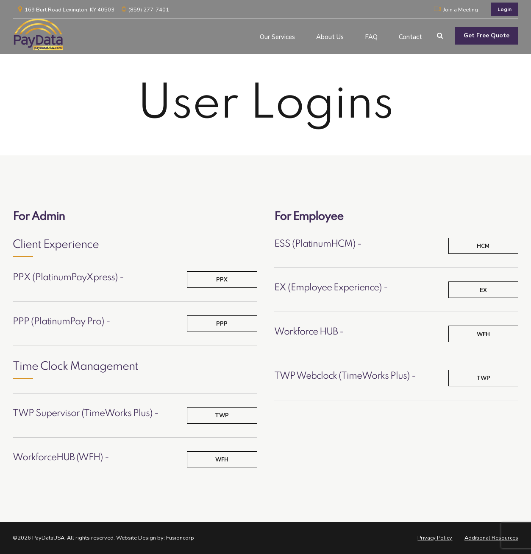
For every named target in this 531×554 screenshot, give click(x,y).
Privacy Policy (434, 538)
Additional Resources (491, 538)
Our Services (277, 35)
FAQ (371, 35)
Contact (410, 35)
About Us (330, 35)
